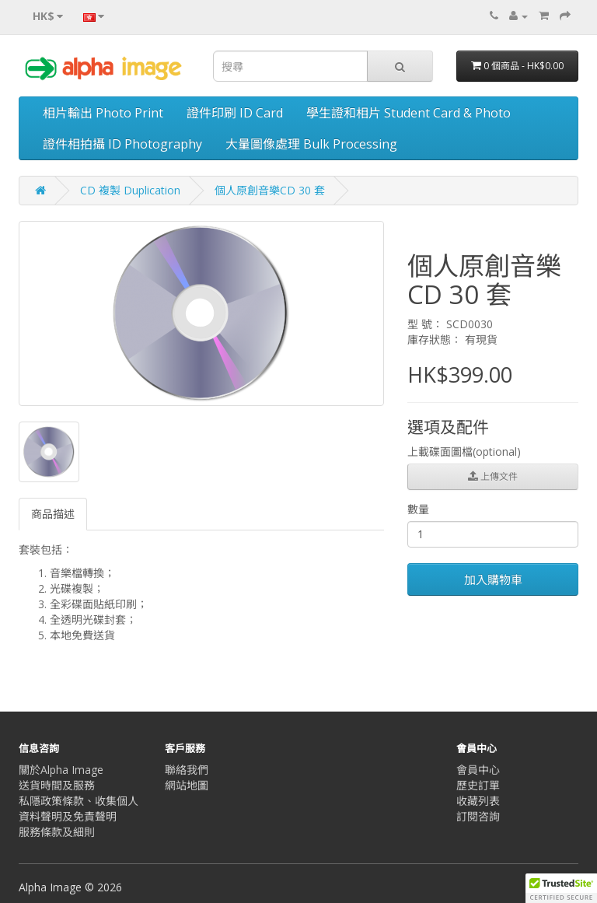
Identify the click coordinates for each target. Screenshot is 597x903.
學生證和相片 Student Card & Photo (408, 112)
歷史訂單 (478, 785)
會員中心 (478, 769)
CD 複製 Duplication (130, 190)
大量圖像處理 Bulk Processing (311, 143)
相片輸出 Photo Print (103, 112)
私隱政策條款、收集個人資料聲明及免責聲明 (78, 808)
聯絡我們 (186, 769)
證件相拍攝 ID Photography (122, 143)
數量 (418, 509)
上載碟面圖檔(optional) (464, 451)
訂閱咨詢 (478, 816)
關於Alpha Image (61, 769)
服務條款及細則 (57, 831)
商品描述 (53, 513)
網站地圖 (186, 785)
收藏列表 (478, 800)
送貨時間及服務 (57, 785)
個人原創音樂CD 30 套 (270, 190)
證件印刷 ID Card (235, 112)
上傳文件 (493, 476)
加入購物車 (493, 579)
